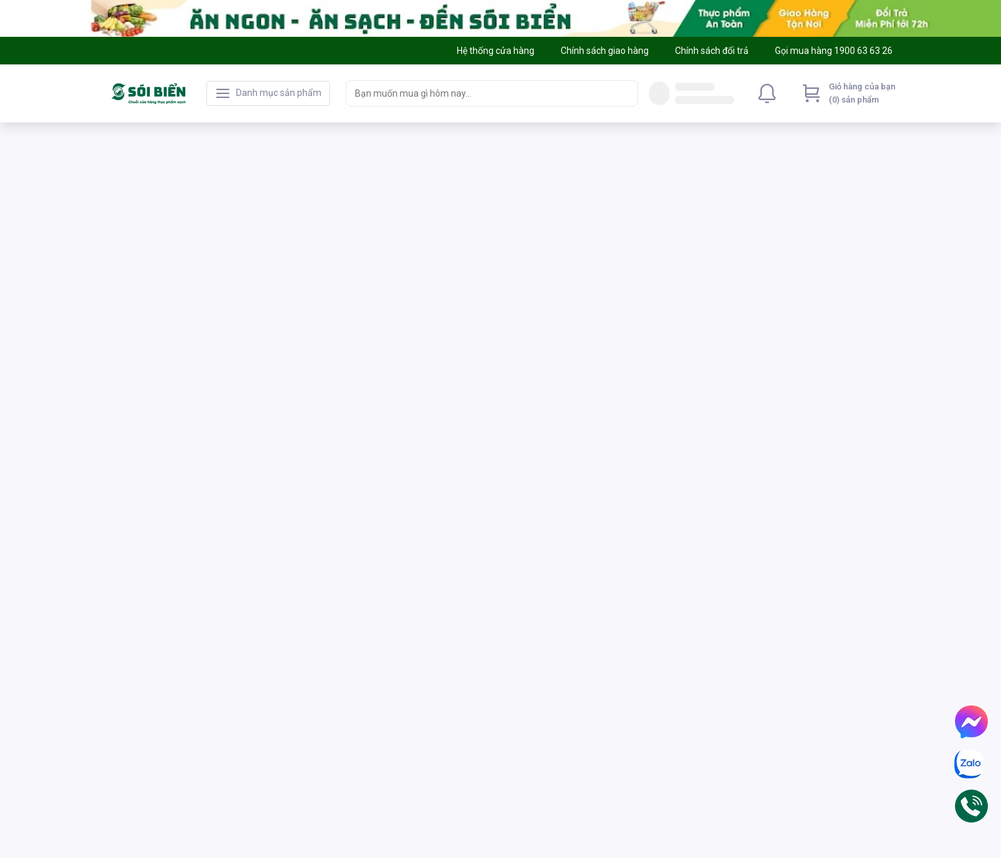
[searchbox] (480, 93)
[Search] (625, 93)
